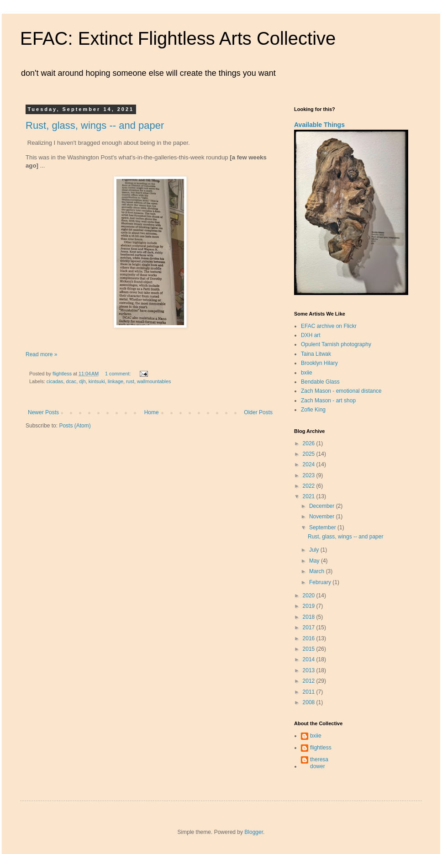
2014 (309, 659)
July (315, 550)
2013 (309, 670)
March (317, 571)
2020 (309, 595)
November (322, 516)
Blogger (253, 832)
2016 (309, 638)
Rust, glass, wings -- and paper (95, 125)
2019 (309, 606)
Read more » (41, 354)
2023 (309, 475)
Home (151, 412)
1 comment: (118, 373)
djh (82, 381)
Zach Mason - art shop (328, 400)
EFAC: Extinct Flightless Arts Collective (178, 38)
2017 (309, 627)
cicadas (55, 381)
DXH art (311, 335)
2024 (309, 464)
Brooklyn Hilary (319, 363)
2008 (309, 702)
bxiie (306, 372)
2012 (309, 681)
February (320, 582)
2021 (309, 496)
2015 (309, 649)
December (322, 506)
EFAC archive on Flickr (329, 326)
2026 (309, 443)
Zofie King (313, 409)
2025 (309, 454)
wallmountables (154, 381)
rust (130, 381)
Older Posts (258, 412)
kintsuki (97, 381)
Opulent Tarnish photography (336, 344)
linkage (115, 381)
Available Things (319, 124)
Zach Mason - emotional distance (341, 391)
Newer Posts (43, 412)
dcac (71, 381)
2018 (309, 617)
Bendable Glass (320, 382)
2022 (309, 486)
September (323, 527)
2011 (309, 692)
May (315, 561)
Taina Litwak (316, 354)
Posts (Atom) (74, 425)
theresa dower (319, 762)
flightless (321, 747)
